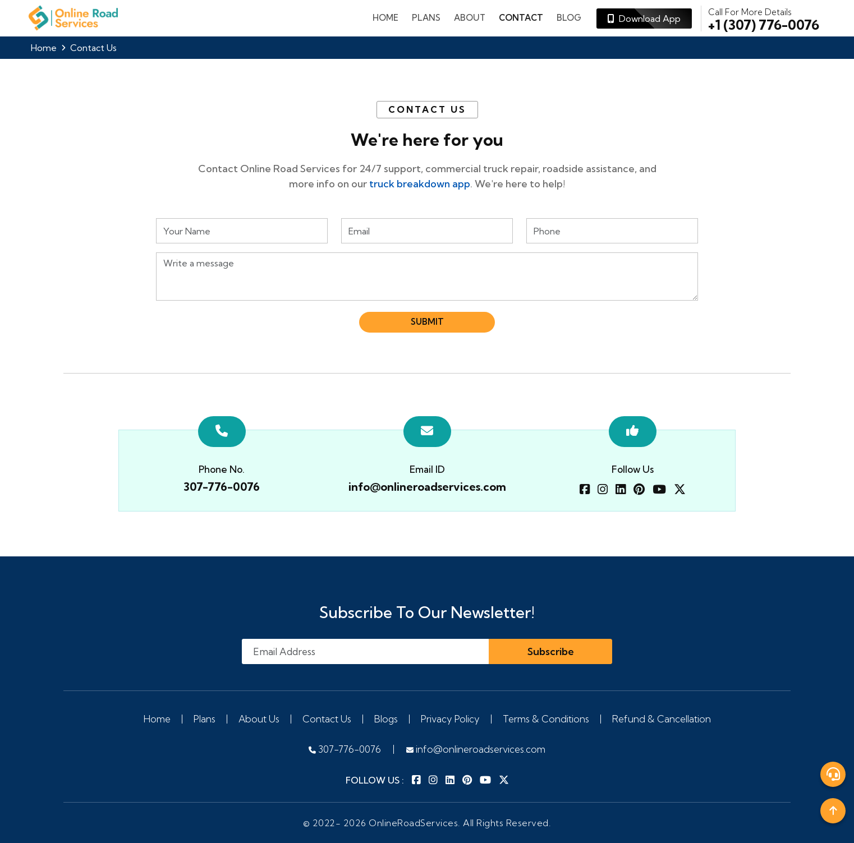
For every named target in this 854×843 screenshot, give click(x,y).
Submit (427, 321)
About (469, 17)
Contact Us (326, 719)
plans (426, 17)
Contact (521, 17)
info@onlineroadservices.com (427, 487)
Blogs (386, 719)
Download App (644, 18)
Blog (569, 17)
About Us (258, 719)
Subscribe (550, 651)
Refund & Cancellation (661, 719)
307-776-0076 (221, 487)
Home (385, 17)
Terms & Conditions (546, 719)
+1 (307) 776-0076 (763, 18)
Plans (204, 719)
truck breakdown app (419, 183)
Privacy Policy (450, 719)
